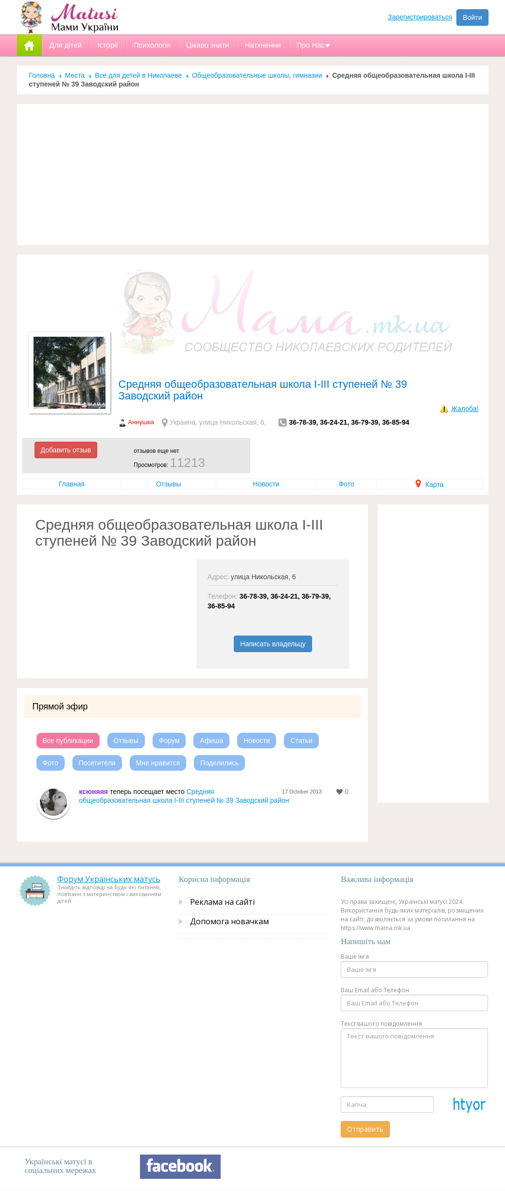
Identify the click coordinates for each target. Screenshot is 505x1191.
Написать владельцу (272, 644)
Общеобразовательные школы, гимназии (257, 75)
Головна (42, 75)
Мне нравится (158, 763)
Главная (72, 484)
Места (75, 75)
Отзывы (168, 484)
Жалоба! (464, 409)
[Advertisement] (252, 174)
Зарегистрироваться (420, 17)
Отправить (365, 1129)
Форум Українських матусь (108, 879)
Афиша (211, 740)
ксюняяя (93, 791)
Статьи (301, 740)
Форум (169, 740)
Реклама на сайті (222, 902)
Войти (472, 17)
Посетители (97, 763)
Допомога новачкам (229, 921)
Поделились (219, 763)
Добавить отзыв (66, 450)
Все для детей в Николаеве (138, 75)
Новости (266, 484)
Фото (346, 484)
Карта (429, 484)
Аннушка (141, 422)
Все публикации (68, 740)
